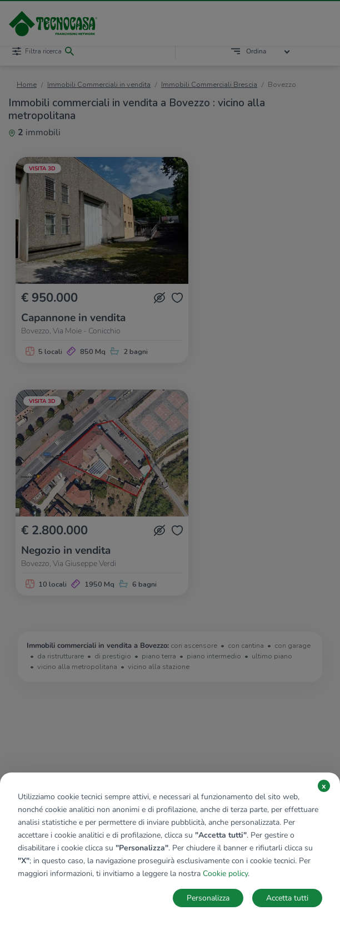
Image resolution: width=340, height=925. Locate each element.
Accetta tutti (287, 898)
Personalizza (208, 898)
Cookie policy (225, 873)
